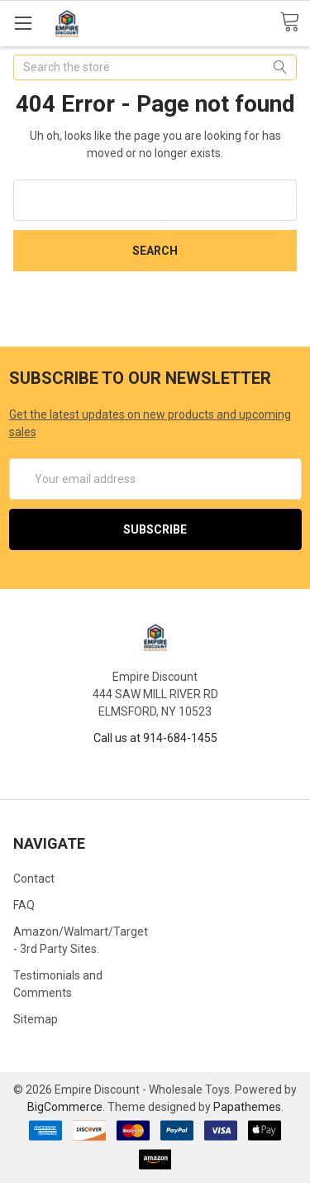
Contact (34, 878)
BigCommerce (65, 1107)
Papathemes (247, 1107)
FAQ (24, 905)
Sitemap (35, 1019)
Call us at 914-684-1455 (155, 738)
